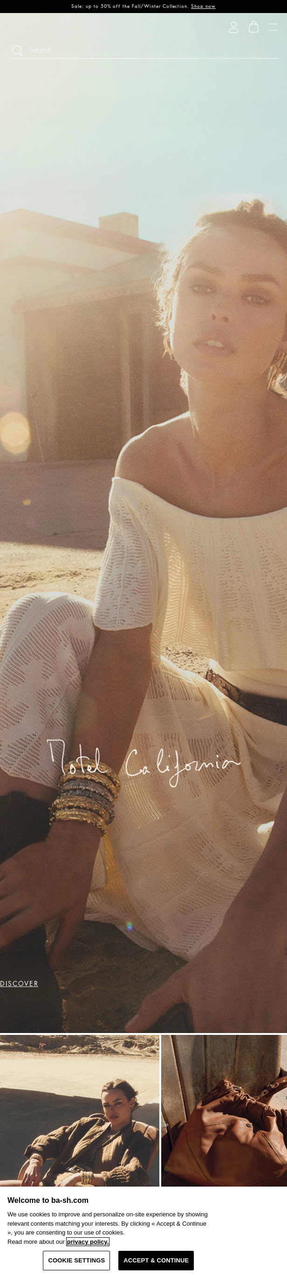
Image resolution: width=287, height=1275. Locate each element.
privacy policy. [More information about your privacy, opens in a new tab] (88, 1241)
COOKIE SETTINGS (76, 1260)
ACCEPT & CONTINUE (156, 1260)
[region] (143, 1231)
